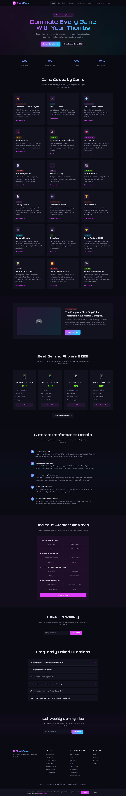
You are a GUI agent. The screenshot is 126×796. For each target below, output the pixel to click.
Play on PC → (54, 254)
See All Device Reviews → (63, 415)
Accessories (100, 3)
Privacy (95, 760)
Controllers (73, 760)
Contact (95, 757)
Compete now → (89, 220)
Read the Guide (73, 334)
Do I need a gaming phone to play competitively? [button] (46, 665)
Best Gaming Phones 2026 (73, 44)
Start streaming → (21, 187)
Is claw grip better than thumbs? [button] (41, 672)
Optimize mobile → (56, 187)
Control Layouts (51, 760)
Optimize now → (55, 220)
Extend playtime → (21, 287)
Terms (95, 763)
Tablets (72, 757)
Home (53, 3)
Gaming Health (74, 766)
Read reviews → (89, 254)
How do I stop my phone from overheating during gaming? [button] (50, 700)
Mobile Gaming (50, 769)
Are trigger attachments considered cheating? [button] (46, 686)
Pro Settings (81, 3)
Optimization (73, 769)
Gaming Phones (74, 754)
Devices (71, 3)
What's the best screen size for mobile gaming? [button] (46, 693)
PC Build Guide (50, 772)
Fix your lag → (54, 287)
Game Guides (62, 3)
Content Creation (75, 776)
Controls (91, 3)
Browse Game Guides (50, 44)
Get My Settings (63, 597)
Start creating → (20, 254)
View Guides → (20, 122)
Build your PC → (89, 187)
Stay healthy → (20, 220)
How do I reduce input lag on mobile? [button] (42, 679)
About (95, 754)
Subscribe (76, 635)
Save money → (88, 287)
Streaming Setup (51, 766)
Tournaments (74, 772)
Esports (110, 3)
